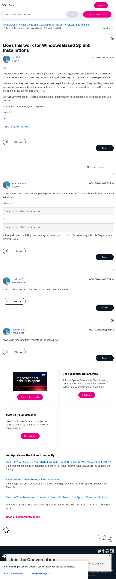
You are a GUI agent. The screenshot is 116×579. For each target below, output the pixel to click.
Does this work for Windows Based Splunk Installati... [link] (34, 28)
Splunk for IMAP (20, 126)
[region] (44, 570)
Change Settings (38, 573)
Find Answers (10, 24)
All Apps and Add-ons (52, 24)
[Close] (84, 564)
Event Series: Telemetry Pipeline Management (33, 479)
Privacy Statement (13, 573)
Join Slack (87, 395)
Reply (105, 148)
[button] (112, 39)
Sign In (101, 5)
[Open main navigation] (112, 5)
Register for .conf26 (30, 397)
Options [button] (106, 28)
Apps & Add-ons (29, 24)
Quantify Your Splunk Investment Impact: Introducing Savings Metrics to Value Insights (58, 461)
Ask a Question (97, 14)
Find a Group (30, 436)
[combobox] (40, 14)
